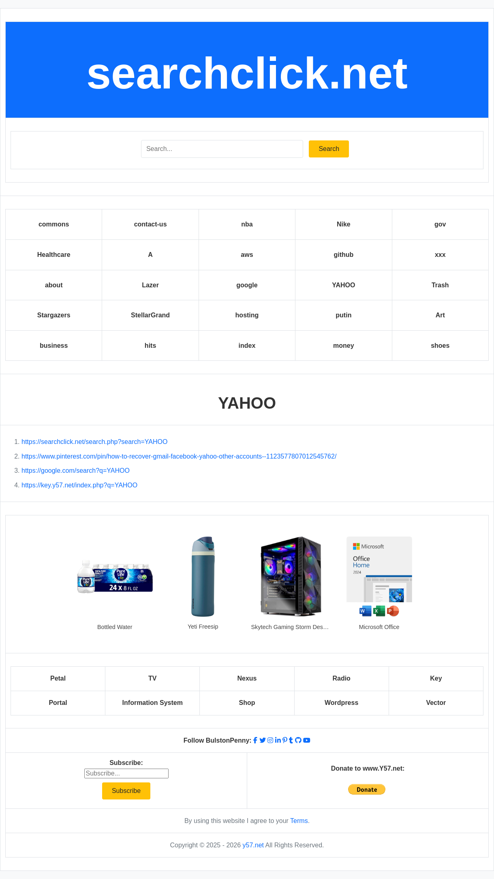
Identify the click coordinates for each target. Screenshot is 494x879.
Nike (344, 224)
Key (436, 678)
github (343, 254)
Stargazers (54, 315)
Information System (152, 702)
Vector (436, 702)
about (54, 285)
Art (440, 315)
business (54, 345)
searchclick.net (247, 73)
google (246, 285)
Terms (299, 820)
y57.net (253, 845)
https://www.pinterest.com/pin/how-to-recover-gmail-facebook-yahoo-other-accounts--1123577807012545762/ (178, 456)
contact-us (150, 224)
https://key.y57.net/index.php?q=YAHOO (79, 485)
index (247, 345)
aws (247, 254)
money (343, 345)
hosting (247, 315)
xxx (440, 254)
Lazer (150, 285)
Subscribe (126, 790)
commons (53, 224)
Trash (440, 285)
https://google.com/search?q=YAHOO (75, 470)
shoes (440, 345)
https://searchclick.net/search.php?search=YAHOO (94, 441)
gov (440, 224)
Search (329, 148)
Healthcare (54, 254)
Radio (341, 678)
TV (152, 678)
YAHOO (343, 285)
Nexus (247, 678)
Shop (247, 702)
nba (246, 224)
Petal (58, 678)
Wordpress (341, 702)
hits (150, 345)
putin (343, 315)
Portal (58, 702)
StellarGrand (150, 315)
